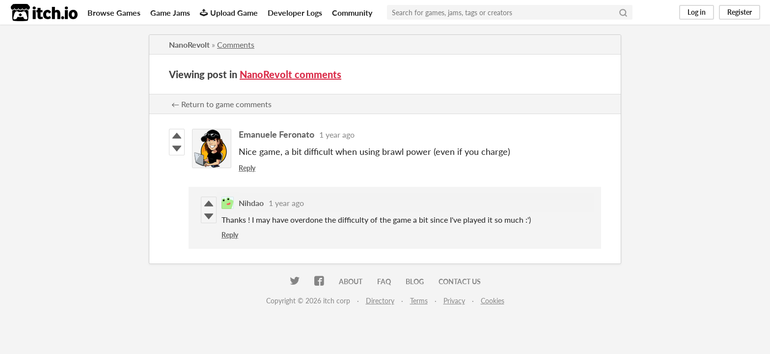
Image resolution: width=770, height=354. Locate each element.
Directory (380, 300)
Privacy (454, 300)
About (350, 281)
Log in (697, 12)
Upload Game (229, 12)
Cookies (492, 300)
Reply (247, 168)
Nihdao (251, 202)
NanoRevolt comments (290, 74)
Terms (419, 300)
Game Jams (170, 12)
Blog (415, 281)
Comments (235, 44)
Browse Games (113, 12)
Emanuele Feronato (276, 134)
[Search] (623, 12)
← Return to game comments (221, 104)
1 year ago (337, 134)
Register (739, 12)
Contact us (460, 281)
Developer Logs (295, 12)
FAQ (384, 281)
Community (352, 12)
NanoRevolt (189, 44)
